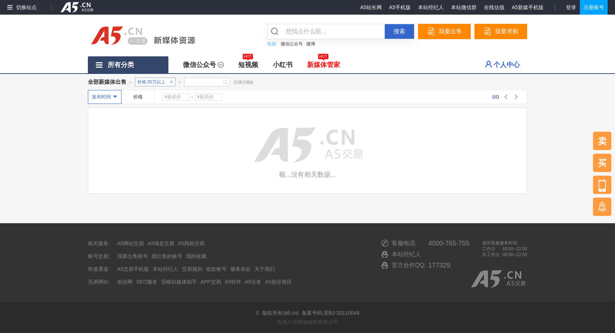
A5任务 (253, 282)
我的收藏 (196, 256)
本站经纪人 (431, 7)
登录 (571, 7)
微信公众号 (292, 43)
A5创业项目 (278, 282)
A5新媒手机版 (528, 7)
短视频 (248, 62)
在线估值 (494, 7)
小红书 (282, 64)
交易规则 (192, 269)
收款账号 (216, 269)
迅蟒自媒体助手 (179, 282)
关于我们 (264, 269)
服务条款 (240, 269)
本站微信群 (464, 7)
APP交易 (211, 282)
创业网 (125, 282)
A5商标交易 (191, 243)
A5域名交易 (161, 243)
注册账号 (594, 7)
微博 (310, 43)
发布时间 (101, 97)
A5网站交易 (130, 243)
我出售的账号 (167, 256)
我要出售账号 (132, 256)
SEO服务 (146, 282)
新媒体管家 (323, 62)
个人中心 (506, 64)
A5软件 (233, 282)
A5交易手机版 (133, 269)
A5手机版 (400, 7)
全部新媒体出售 (107, 82)
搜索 (399, 31)
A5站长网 (371, 7)
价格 (138, 97)
